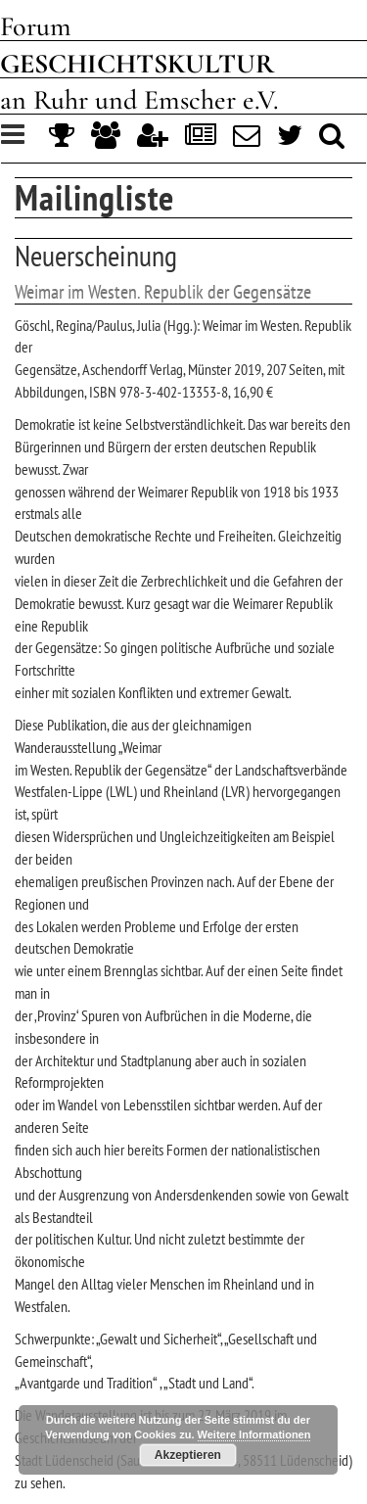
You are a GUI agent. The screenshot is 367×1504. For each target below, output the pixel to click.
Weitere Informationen (254, 1434)
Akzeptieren (188, 1455)
